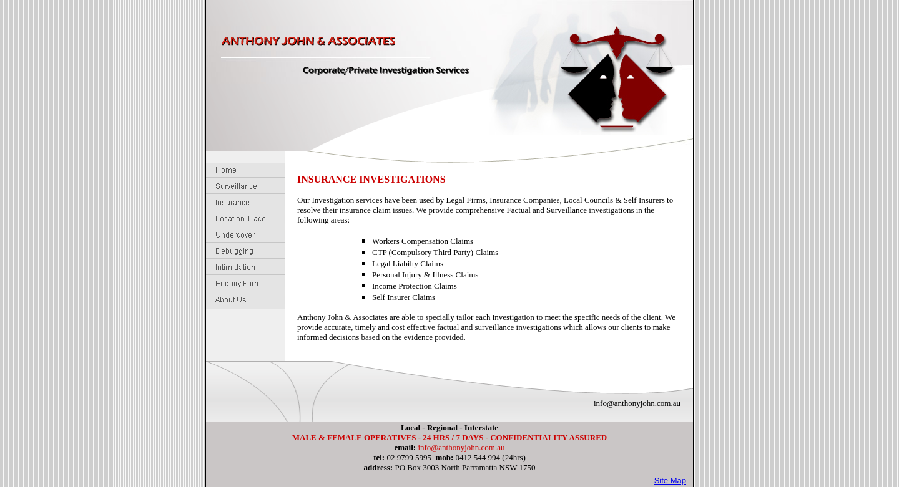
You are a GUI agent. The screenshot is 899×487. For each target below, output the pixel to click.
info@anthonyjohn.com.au (637, 403)
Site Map (670, 480)
